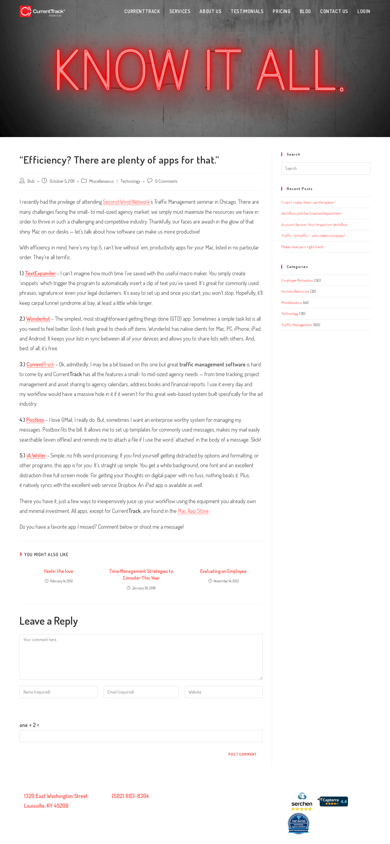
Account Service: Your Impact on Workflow (314, 224)
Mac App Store (193, 510)
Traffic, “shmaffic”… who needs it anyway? (313, 235)
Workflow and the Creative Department (311, 213)
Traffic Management (296, 324)
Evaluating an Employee (223, 571)
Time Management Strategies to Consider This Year (141, 574)
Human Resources (295, 291)
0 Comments (166, 181)
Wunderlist (38, 318)
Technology (130, 181)
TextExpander (40, 273)
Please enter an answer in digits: (53, 709)
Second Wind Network (126, 201)
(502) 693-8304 (130, 796)
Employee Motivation (297, 280)
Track (40, 364)
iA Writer (36, 455)
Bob (31, 181)
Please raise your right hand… (303, 246)
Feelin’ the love (58, 571)
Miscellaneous (101, 181)
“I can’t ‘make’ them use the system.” (308, 202)
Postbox (35, 419)
